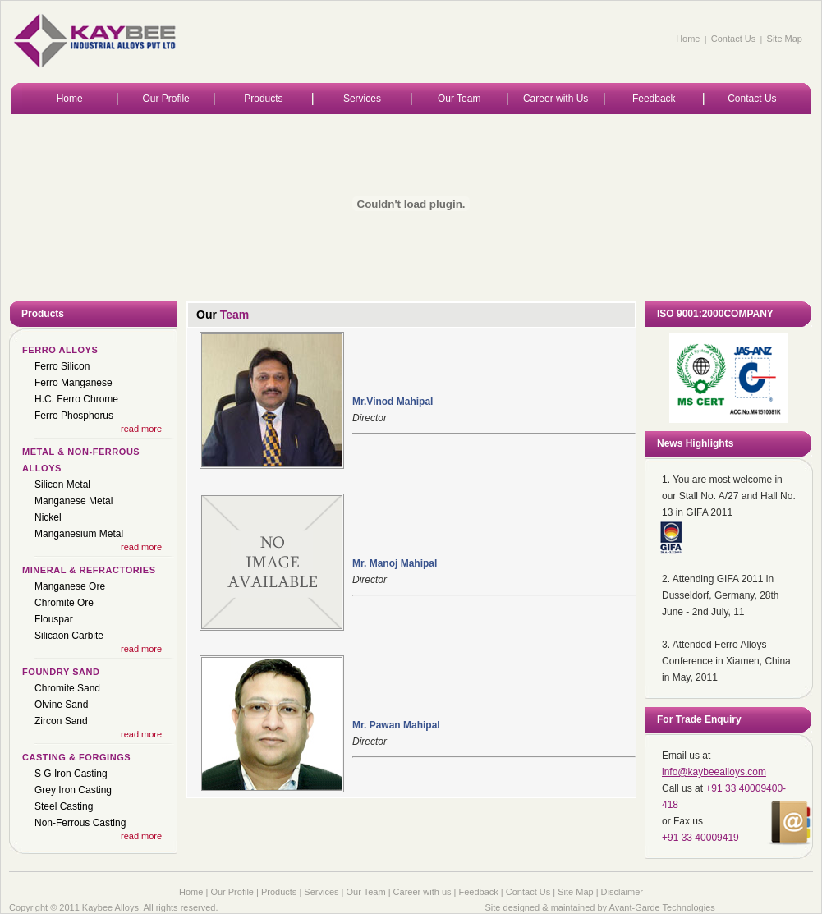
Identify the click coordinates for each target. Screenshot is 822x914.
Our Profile (165, 98)
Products (263, 98)
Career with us (422, 892)
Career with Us (555, 98)
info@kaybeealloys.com (714, 772)
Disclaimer (622, 892)
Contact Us (733, 39)
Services (362, 98)
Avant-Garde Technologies (662, 907)
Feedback (654, 98)
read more (141, 429)
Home (688, 39)
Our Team (459, 98)
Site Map (784, 39)
